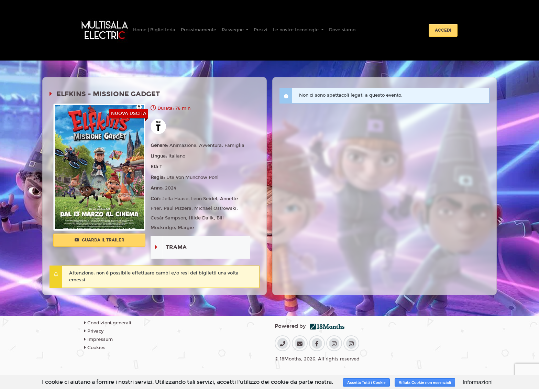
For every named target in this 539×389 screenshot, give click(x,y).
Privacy (93, 331)
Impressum (98, 339)
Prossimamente (198, 30)
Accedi (443, 30)
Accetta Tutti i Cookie (366, 382)
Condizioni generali (107, 323)
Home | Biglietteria (154, 30)
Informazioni (478, 382)
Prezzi (260, 30)
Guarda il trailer (99, 240)
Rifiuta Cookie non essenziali (425, 382)
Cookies (95, 347)
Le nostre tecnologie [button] (296, 30)
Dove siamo (342, 30)
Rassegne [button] (233, 30)
